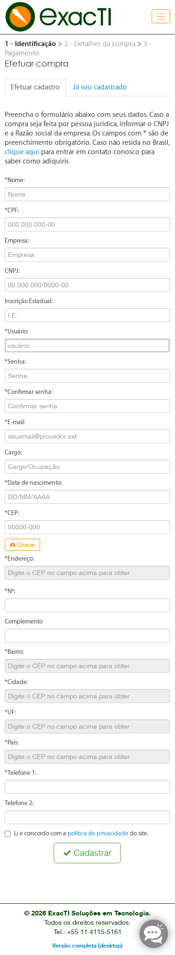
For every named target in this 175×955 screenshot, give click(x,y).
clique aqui (22, 152)
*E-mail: (15, 422)
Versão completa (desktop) (87, 945)
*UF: (10, 712)
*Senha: (15, 361)
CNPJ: (12, 270)
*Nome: (15, 179)
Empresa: (17, 240)
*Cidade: (16, 681)
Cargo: (13, 452)
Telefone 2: (19, 802)
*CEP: (12, 512)
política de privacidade (98, 833)
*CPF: (12, 210)
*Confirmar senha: (29, 391)
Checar (22, 545)
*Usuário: (16, 331)
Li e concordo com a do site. (76, 833)
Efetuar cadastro (35, 87)
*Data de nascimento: (33, 482)
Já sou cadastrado (100, 87)
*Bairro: (14, 651)
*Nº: (10, 591)
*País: (12, 742)
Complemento (23, 621)
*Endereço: (19, 558)
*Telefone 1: (20, 772)
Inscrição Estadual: (29, 301)
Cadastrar (87, 853)
